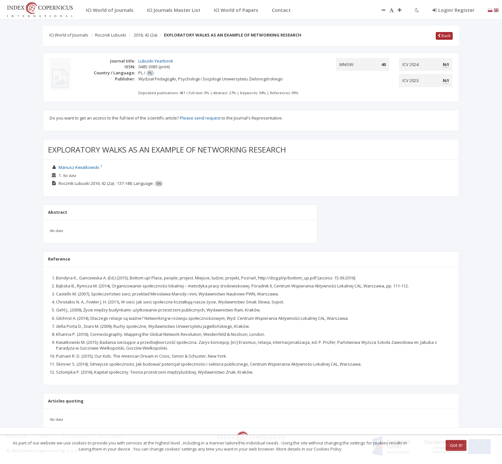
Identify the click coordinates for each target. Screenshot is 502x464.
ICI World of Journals (68, 35)
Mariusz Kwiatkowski (79, 167)
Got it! (456, 445)
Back (444, 35)
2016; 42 (145, 35)
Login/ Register (453, 10)
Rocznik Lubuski (110, 35)
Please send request (200, 118)
